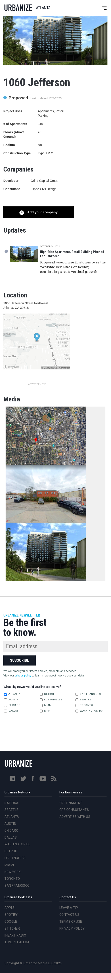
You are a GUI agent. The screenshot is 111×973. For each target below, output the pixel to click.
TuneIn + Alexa (16, 942)
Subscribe (19, 660)
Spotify (11, 914)
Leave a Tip (68, 907)
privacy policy (23, 675)
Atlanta (12, 694)
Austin (11, 699)
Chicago (12, 705)
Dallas (11, 710)
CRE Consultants (74, 810)
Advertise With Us (74, 816)
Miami (46, 705)
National (12, 803)
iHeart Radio (15, 935)
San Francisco (88, 694)
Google (10, 921)
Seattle (83, 699)
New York (12, 872)
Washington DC (89, 710)
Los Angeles (51, 699)
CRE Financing (71, 803)
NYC (45, 710)
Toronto (84, 705)
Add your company (41, 212)
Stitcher (12, 928)
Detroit (48, 694)
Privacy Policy (72, 928)
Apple (9, 907)
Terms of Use (70, 921)
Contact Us (69, 914)
